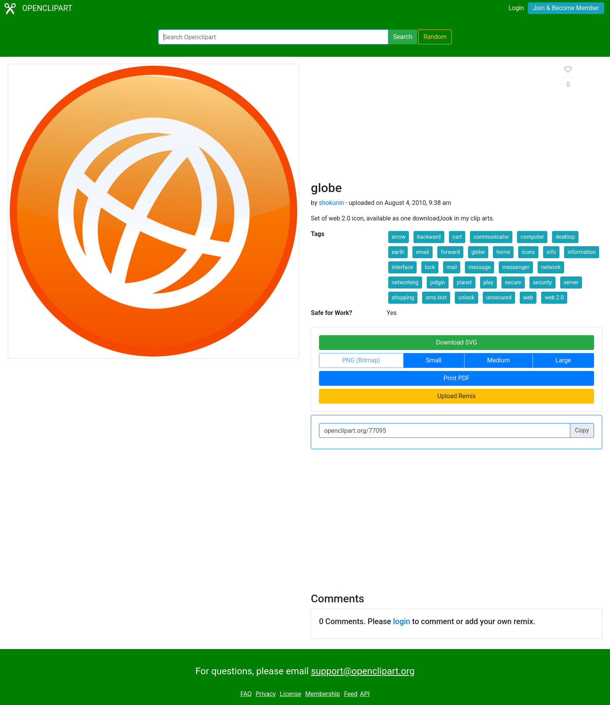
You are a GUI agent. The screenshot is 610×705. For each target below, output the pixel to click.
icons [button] (528, 252)
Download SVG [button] (456, 342)
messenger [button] (515, 267)
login (401, 621)
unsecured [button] (499, 297)
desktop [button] (565, 237)
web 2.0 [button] (554, 297)
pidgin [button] (437, 282)
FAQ (246, 694)
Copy (582, 430)
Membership (322, 694)
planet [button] (464, 282)
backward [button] (429, 237)
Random (435, 36)
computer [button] (532, 237)
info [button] (551, 252)
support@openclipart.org (362, 671)
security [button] (542, 282)
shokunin (331, 202)
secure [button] (513, 282)
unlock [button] (466, 297)
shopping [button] (403, 297)
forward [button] (450, 252)
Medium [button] (498, 360)
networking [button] (405, 282)
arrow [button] (398, 237)
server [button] (571, 282)
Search (402, 36)
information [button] (582, 252)
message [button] (479, 267)
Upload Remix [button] (456, 396)
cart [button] (457, 237)
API (365, 694)
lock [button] (430, 267)
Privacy (266, 694)
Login (516, 8)
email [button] (422, 252)
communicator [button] (491, 237)
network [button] (551, 267)
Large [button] (563, 360)
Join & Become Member (566, 8)
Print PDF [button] (456, 378)
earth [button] (398, 252)
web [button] (528, 297)
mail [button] (452, 267)
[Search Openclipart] (273, 37)
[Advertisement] (431, 122)
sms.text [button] (436, 297)
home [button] (503, 252)
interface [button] (402, 267)
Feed (351, 694)
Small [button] (434, 360)
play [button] (488, 282)
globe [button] (478, 252)
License (290, 694)
